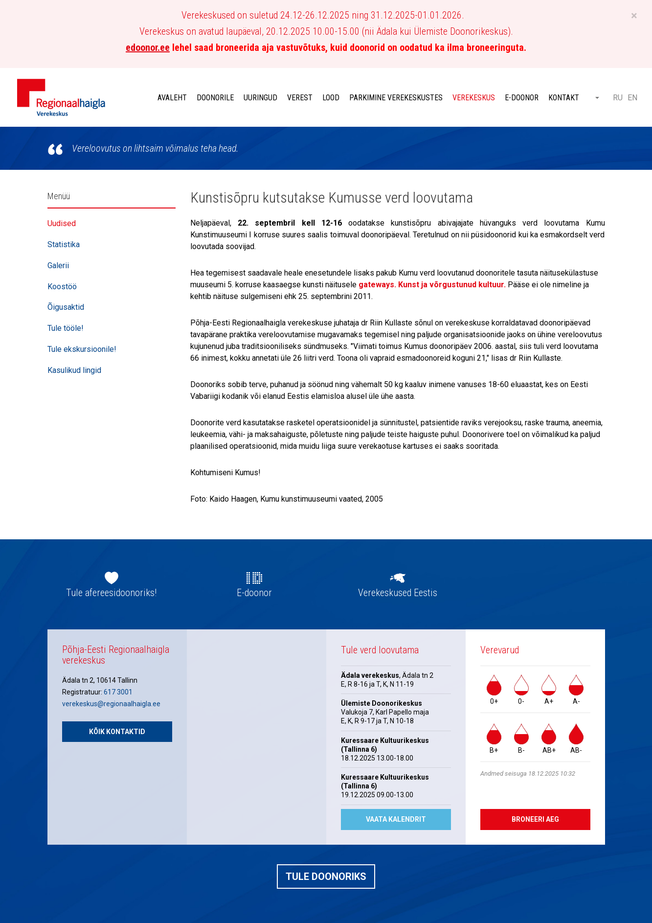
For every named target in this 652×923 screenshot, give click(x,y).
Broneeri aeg (535, 819)
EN (632, 97)
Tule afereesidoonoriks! (111, 593)
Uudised (61, 223)
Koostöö (62, 286)
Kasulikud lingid (74, 370)
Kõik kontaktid (117, 732)
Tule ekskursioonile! (81, 349)
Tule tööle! (65, 328)
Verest (300, 97)
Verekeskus (473, 97)
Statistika (63, 244)
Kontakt (563, 97)
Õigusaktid (65, 307)
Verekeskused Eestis (397, 593)
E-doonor (522, 97)
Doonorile (215, 97)
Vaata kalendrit (396, 819)
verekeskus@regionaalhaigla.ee (111, 704)
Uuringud (260, 97)
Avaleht (172, 97)
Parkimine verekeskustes (396, 97)
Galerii (58, 265)
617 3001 (118, 692)
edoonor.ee (148, 47)
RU (618, 97)
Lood (330, 97)
